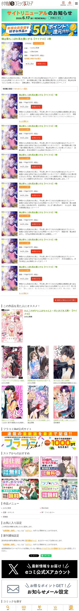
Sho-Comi (34, 52)
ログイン (69, 3)
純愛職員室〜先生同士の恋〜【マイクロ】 (39, 381)
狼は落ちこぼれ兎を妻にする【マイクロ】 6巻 (38, 240)
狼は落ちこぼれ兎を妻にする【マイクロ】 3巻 (38, 155)
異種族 (5, 517)
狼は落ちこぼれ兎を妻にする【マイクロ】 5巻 (38, 212)
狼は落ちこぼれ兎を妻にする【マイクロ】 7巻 (38, 267)
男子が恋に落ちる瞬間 (61, 381)
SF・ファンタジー (48, 512)
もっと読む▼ (23, 121)
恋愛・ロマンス (8, 512)
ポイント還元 (39, 43)
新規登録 (63, 3)
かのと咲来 (35, 48)
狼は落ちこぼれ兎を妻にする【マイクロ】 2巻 (38, 126)
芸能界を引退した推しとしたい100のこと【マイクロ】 (65, 420)
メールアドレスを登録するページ (53, 548)
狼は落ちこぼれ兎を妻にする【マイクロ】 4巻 (38, 184)
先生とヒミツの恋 (8, 420)
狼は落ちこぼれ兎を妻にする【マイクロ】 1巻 (38, 95)
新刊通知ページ (30, 540)
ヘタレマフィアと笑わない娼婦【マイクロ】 (13, 381)
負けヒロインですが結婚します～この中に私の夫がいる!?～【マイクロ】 (39, 420)
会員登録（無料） (9, 530)
